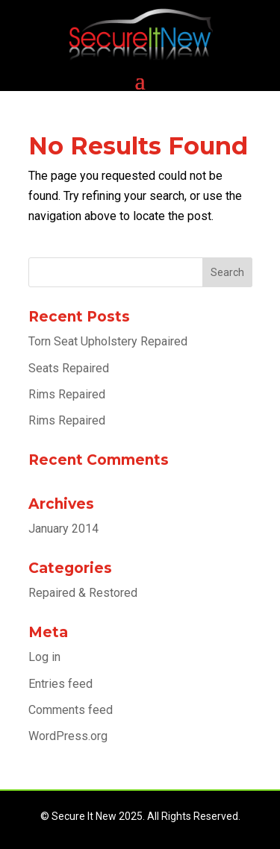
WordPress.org (68, 736)
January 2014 (63, 528)
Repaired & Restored (82, 593)
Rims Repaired (66, 394)
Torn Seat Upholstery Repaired (107, 341)
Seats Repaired (68, 368)
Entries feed (60, 684)
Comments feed (70, 710)
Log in (44, 657)
